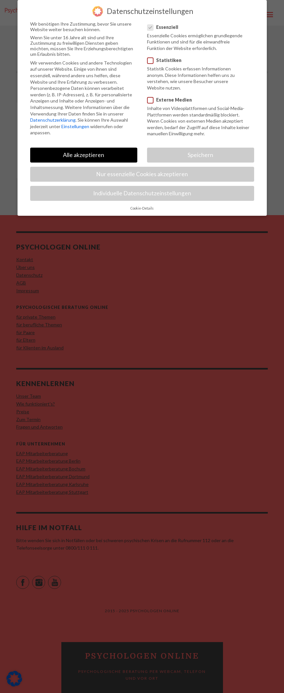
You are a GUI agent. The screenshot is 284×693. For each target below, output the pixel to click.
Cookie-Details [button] (142, 203)
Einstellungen (75, 121)
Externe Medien (169, 94)
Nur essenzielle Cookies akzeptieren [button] (142, 168)
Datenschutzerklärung (53, 114)
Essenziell (163, 22)
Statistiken (164, 55)
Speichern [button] (200, 149)
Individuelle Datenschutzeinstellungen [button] (142, 188)
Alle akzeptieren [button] (83, 149)
